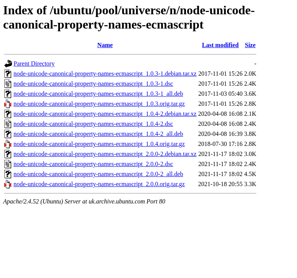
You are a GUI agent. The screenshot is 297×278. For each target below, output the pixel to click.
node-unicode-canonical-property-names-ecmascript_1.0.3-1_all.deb (98, 93)
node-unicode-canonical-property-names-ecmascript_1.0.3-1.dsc (93, 83)
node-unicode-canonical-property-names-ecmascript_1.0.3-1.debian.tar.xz (105, 73)
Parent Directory (34, 63)
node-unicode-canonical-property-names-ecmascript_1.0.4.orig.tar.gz (99, 144)
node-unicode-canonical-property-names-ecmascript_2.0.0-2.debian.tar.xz (105, 154)
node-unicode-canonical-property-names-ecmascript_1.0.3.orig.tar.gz (99, 103)
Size (250, 45)
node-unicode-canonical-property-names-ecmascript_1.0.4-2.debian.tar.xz (105, 113)
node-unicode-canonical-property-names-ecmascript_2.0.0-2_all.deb (98, 174)
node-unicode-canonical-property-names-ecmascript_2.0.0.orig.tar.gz (99, 184)
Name (105, 45)
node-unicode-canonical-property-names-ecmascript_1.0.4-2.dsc (93, 123)
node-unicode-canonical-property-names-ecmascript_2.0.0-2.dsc (93, 164)
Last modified (220, 45)
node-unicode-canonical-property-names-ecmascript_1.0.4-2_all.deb (98, 134)
